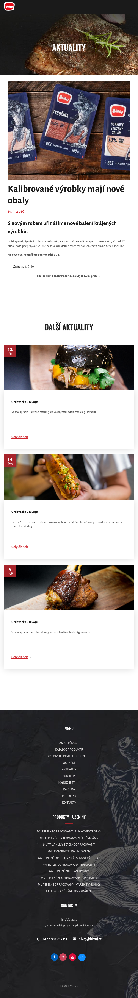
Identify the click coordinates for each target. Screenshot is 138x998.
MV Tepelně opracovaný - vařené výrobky (69, 884)
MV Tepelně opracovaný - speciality (69, 864)
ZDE (56, 254)
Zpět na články (21, 267)
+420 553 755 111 (54, 939)
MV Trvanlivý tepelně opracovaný (69, 844)
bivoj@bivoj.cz (90, 939)
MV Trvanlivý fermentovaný (69, 851)
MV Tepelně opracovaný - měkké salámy (69, 838)
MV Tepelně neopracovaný (69, 871)
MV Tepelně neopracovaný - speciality (69, 877)
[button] (131, 6)
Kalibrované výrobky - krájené (69, 891)
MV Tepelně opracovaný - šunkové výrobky (69, 831)
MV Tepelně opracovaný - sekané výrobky (69, 858)
